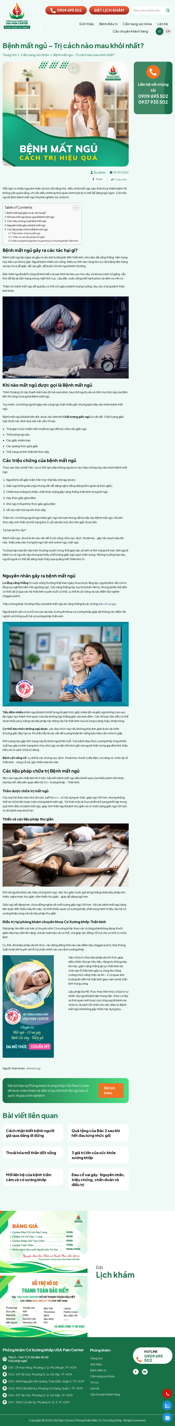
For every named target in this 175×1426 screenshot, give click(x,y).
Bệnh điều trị (108, 24)
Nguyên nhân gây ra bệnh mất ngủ (26, 225)
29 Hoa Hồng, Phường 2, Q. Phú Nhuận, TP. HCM (45, 1367)
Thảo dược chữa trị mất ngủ (26, 233)
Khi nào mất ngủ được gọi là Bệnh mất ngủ (30, 216)
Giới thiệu (86, 24)
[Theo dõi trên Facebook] (136, 1372)
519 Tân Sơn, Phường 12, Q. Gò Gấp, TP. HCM (44, 1395)
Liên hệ (162, 24)
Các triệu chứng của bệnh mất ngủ (26, 220)
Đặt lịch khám (109, 1090)
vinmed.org (33, 1068)
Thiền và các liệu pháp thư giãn (28, 237)
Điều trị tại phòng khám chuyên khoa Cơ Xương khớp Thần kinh (45, 240)
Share (97, 179)
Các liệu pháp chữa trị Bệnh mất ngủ (27, 229)
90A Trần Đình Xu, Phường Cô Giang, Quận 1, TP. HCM (49, 1388)
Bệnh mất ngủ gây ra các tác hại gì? (26, 212)
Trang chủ (10, 55)
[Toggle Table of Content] (74, 208)
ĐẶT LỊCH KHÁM (109, 10)
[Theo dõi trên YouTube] (145, 1372)
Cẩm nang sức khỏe (137, 24)
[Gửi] (167, 10)
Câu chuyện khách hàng (130, 31)
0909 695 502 (66, 10)
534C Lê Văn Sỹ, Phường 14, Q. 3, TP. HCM (42, 1402)
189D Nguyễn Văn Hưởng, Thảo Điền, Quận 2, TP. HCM (50, 1381)
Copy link (119, 179)
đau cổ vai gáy (107, 604)
